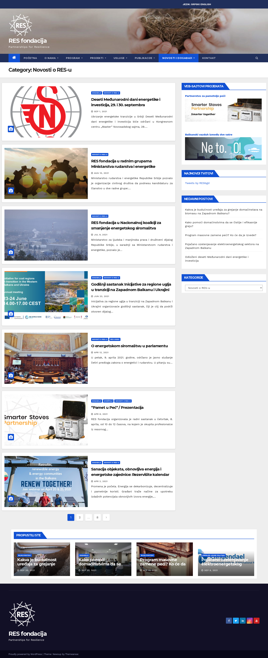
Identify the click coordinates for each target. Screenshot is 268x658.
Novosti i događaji (178, 58)
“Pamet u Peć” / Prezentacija (117, 407)
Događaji (96, 93)
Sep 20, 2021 (27, 570)
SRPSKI (195, 4)
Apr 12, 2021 (101, 352)
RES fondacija (28, 40)
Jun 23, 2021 (101, 296)
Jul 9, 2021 (101, 235)
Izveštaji (108, 401)
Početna (30, 58)
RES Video (114, 339)
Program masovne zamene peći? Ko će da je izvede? (220, 235)
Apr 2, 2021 (101, 481)
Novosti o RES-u (111, 93)
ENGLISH (206, 4)
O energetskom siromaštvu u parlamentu (129, 346)
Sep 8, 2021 (211, 570)
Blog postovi (24, 555)
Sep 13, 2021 (150, 570)
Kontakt (209, 58)
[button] (257, 58)
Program (74, 58)
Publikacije (145, 58)
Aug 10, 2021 (101, 173)
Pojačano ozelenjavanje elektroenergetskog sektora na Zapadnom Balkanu (224, 566)
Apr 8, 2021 (101, 414)
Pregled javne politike (213, 555)
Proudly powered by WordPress (26, 654)
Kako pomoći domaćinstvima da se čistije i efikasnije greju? (102, 564)
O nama (51, 58)
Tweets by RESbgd (197, 183)
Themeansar (71, 654)
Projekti (98, 58)
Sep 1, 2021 (100, 111)
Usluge (120, 58)
